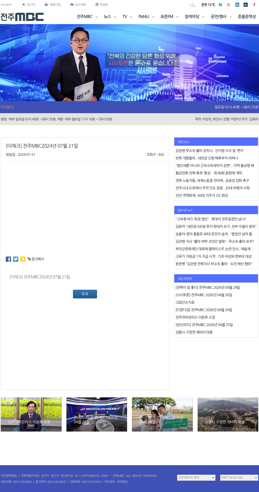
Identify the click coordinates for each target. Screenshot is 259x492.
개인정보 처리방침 (115, 481)
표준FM (170, 17)
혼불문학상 (247, 17)
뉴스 (110, 17)
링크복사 (36, 259)
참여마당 (195, 17)
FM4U (146, 17)
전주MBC (87, 17)
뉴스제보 (78, 4)
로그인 (31, 4)
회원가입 (53, 4)
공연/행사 (222, 17)
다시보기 (7, 107)
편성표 (102, 4)
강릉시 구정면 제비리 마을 (225, 422)
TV (128, 17)
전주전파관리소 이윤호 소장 (29, 422)
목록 (85, 294)
